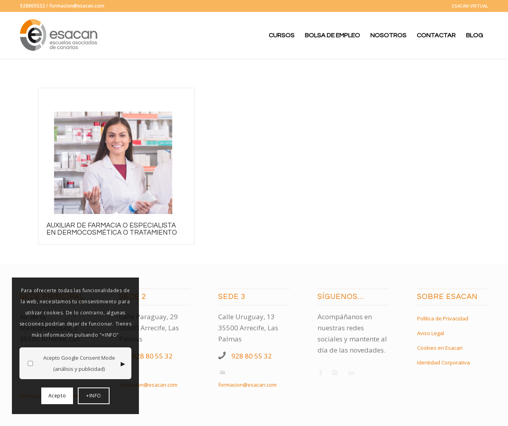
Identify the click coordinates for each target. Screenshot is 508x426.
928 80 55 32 (152, 355)
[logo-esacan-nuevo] (59, 35)
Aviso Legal (430, 333)
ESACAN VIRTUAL (470, 6)
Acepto (57, 395)
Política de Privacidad (442, 318)
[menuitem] (468, 6)
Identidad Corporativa (443, 362)
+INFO (93, 395)
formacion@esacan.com (76, 5)
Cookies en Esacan (440, 347)
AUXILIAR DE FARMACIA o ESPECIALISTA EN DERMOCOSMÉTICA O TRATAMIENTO (111, 229)
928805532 (32, 5)
